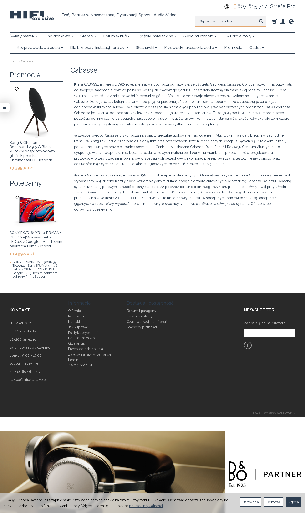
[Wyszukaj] (261, 21)
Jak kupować (78, 315)
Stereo (88, 36)
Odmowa (273, 502)
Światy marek (23, 36)
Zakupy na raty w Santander (90, 342)
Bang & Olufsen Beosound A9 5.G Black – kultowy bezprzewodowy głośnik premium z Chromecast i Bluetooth (32, 140)
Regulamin (76, 304)
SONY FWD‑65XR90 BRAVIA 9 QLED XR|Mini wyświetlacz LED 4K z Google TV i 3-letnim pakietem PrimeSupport (36, 228)
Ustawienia (251, 502)
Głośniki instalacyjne (156, 36)
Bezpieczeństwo (81, 326)
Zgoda (293, 502)
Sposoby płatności (142, 315)
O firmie (74, 299)
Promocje (25, 63)
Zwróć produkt (80, 353)
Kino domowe (58, 36)
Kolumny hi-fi (116, 36)
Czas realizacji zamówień (147, 309)
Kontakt (74, 309)
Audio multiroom (200, 36)
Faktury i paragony (141, 299)
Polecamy (26, 172)
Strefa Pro (282, 6)
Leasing (74, 348)
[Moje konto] (283, 21)
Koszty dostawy (139, 304)
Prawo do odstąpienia (85, 337)
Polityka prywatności (84, 320)
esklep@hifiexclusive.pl (28, 368)
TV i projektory (239, 36)
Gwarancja (76, 331)
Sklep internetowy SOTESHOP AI (274, 401)
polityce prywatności (146, 506)
